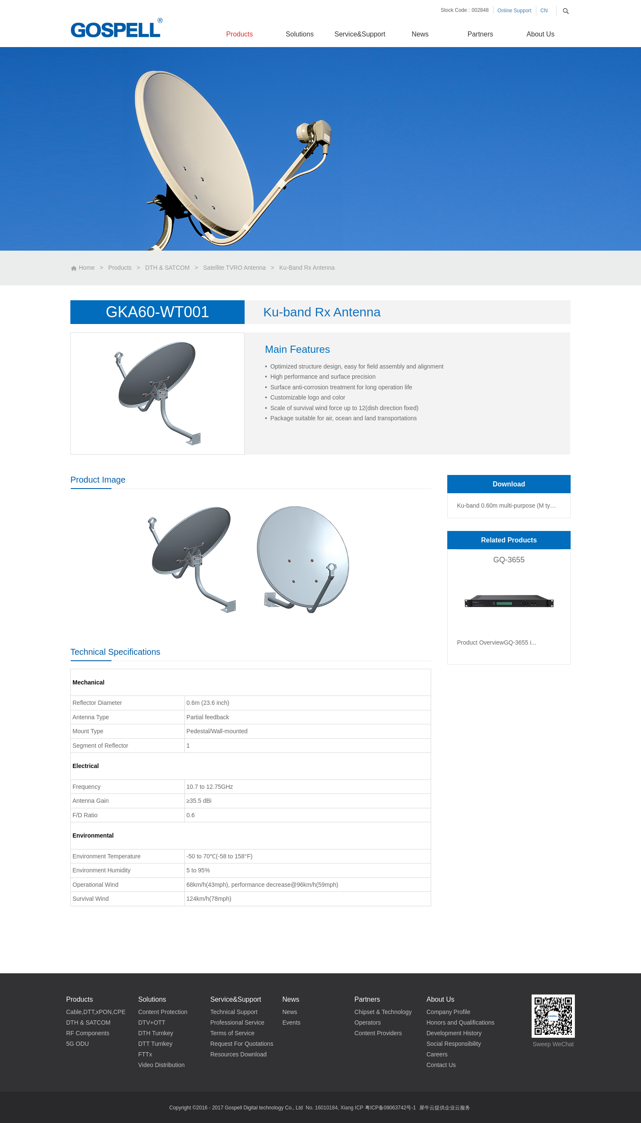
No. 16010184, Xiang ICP (334, 1108)
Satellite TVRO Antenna (234, 267)
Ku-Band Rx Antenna (307, 267)
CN (544, 11)
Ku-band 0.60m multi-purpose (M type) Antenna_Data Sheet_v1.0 (508, 505)
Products (119, 267)
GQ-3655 (508, 560)
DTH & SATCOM (167, 267)
